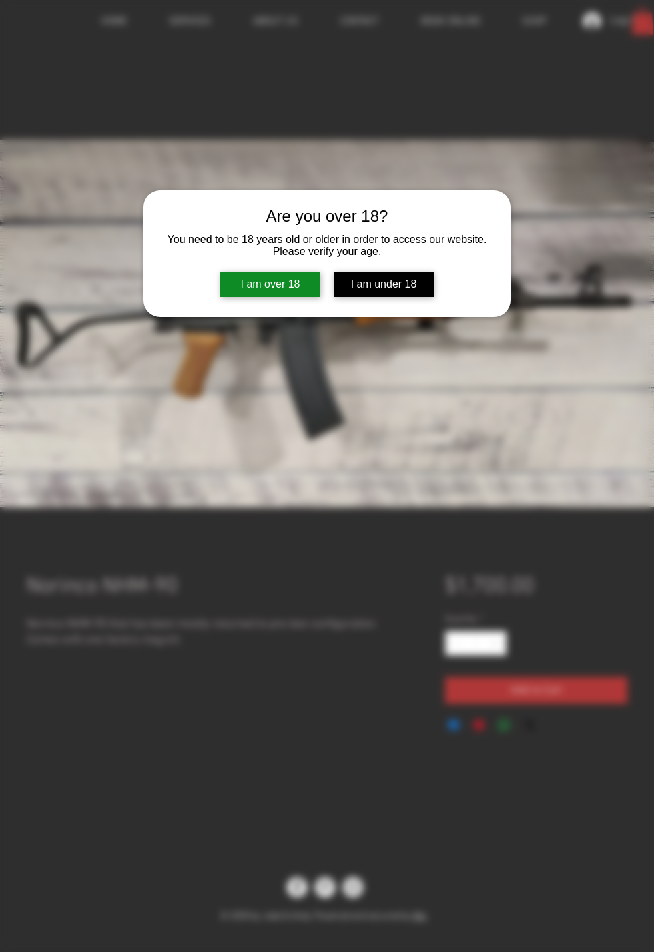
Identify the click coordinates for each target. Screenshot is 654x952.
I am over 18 (270, 284)
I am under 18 (384, 284)
